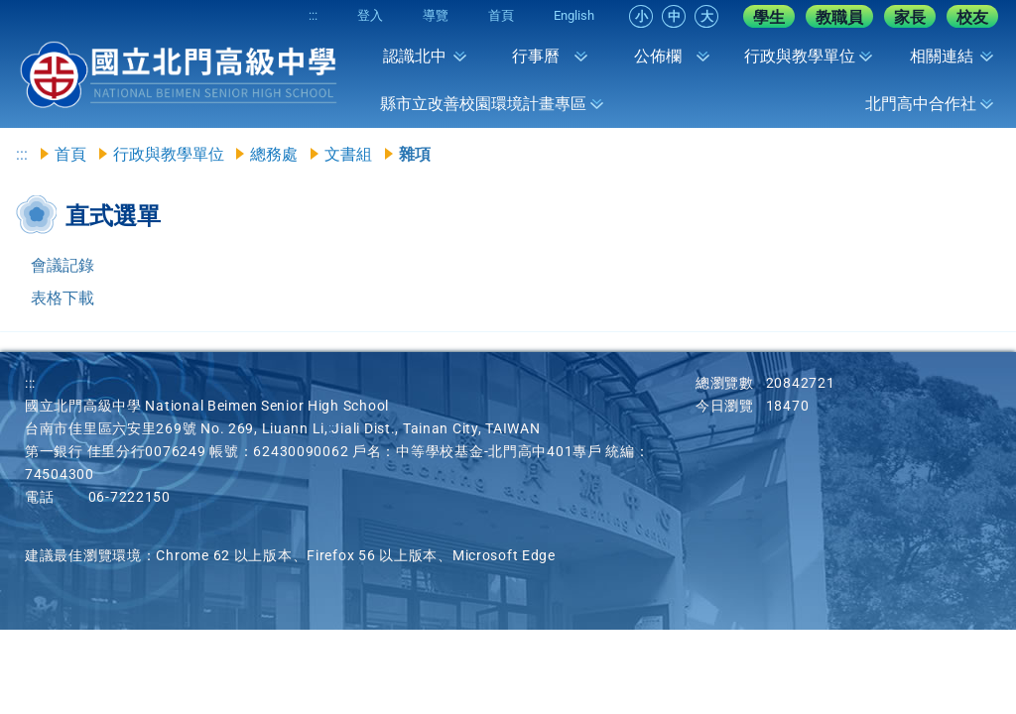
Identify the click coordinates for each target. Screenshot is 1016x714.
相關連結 (941, 56)
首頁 (501, 15)
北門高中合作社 (920, 103)
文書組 (348, 154)
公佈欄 (658, 56)
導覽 (435, 15)
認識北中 (414, 56)
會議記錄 (62, 265)
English (574, 15)
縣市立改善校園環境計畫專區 (483, 103)
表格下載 (62, 298)
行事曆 (536, 56)
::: (313, 15)
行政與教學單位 (799, 56)
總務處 (274, 154)
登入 (370, 15)
